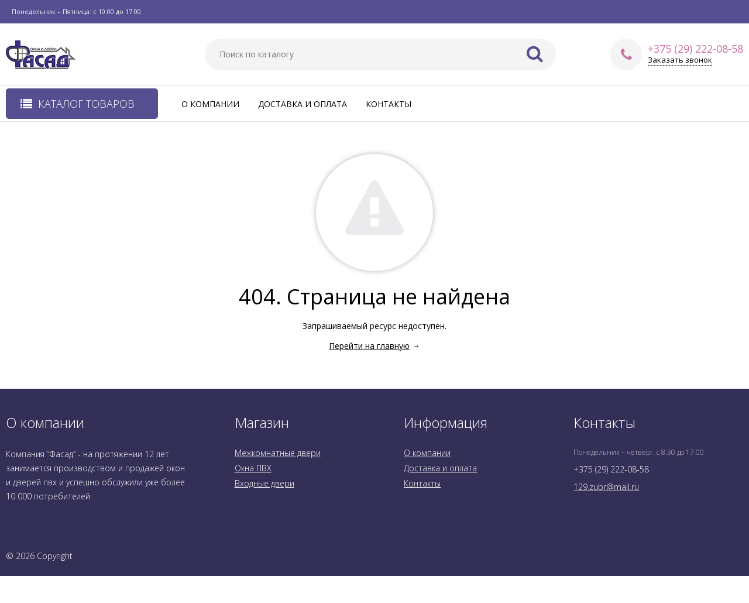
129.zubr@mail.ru (606, 486)
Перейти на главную (369, 345)
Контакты (388, 103)
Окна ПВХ (253, 468)
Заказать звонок (680, 60)
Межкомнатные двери (278, 452)
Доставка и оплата (302, 103)
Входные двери (264, 483)
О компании (210, 103)
